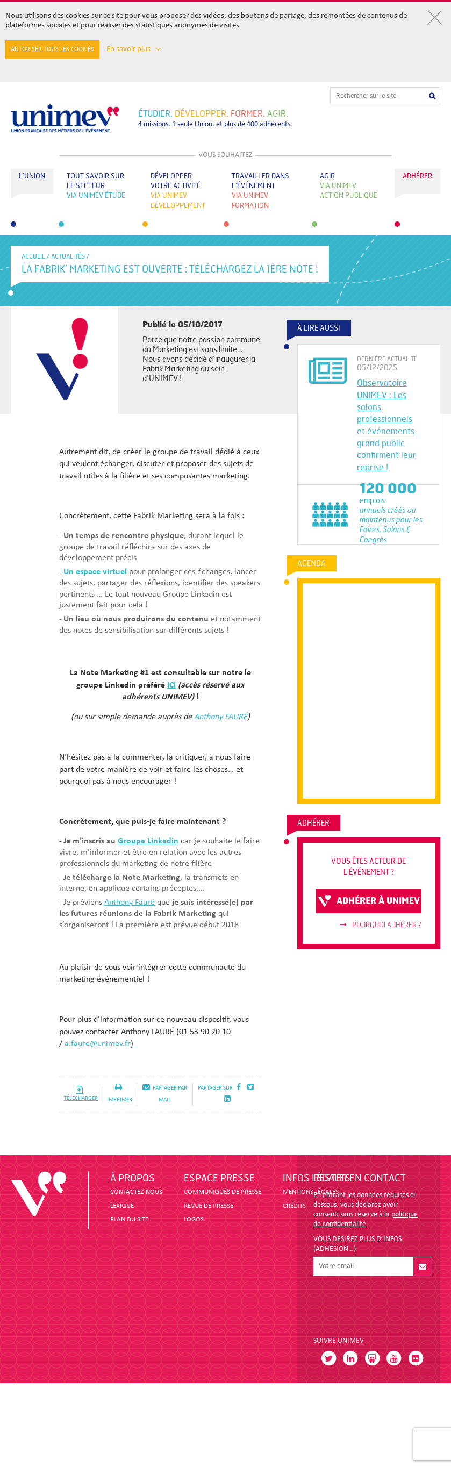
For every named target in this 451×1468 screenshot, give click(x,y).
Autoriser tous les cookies (52, 49)
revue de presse (208, 1205)
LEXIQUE (122, 1205)
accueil (33, 256)
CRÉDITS (294, 1205)
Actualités (68, 256)
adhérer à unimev (369, 901)
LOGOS (194, 1219)
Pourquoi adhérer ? (380, 925)
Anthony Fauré (129, 902)
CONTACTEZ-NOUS (136, 1191)
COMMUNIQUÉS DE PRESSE (222, 1191)
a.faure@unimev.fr (98, 1044)
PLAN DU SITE (129, 1219)
